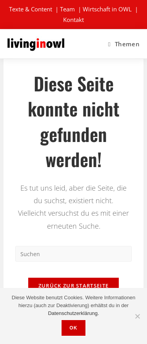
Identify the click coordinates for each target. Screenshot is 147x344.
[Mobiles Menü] (124, 44)
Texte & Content (30, 9)
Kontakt (73, 20)
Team (67, 9)
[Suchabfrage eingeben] (73, 254)
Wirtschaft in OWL (107, 9)
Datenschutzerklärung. (73, 313)
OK (73, 328)
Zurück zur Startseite (73, 285)
